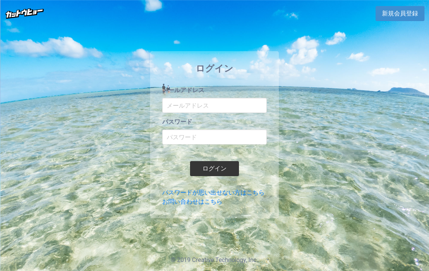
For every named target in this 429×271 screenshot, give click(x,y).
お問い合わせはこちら (192, 201)
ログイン (214, 168)
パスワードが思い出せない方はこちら (213, 192)
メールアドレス (183, 90)
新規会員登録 (400, 13)
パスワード (177, 121)
